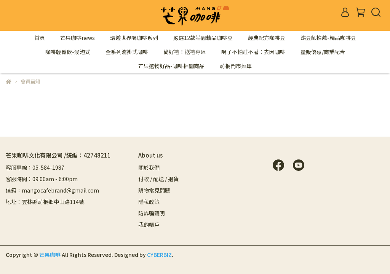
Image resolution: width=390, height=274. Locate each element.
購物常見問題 (154, 190)
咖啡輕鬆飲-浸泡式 (67, 52)
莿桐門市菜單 (236, 66)
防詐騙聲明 (151, 213)
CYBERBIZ (159, 254)
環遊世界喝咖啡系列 (134, 37)
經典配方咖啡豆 (266, 37)
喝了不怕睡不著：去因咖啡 (253, 52)
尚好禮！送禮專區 (184, 52)
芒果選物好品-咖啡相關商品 (171, 66)
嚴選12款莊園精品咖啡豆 (203, 37)
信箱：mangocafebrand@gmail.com (52, 190)
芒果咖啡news (77, 37)
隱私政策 (149, 202)
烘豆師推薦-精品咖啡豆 (328, 37)
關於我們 (149, 167)
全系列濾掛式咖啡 (126, 52)
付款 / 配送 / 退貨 (158, 179)
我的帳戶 (149, 224)
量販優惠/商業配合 (322, 52)
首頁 (39, 37)
